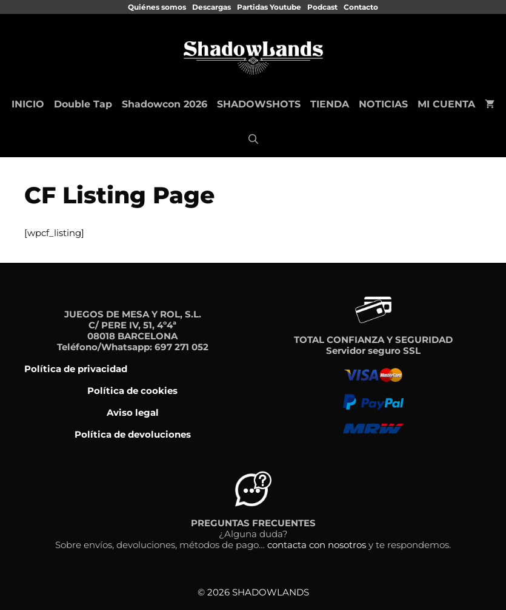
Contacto (361, 7)
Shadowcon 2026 (164, 104)
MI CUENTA (446, 104)
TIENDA (329, 104)
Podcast (322, 7)
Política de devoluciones (133, 434)
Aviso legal (133, 412)
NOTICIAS (383, 104)
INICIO (28, 104)
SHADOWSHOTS (259, 104)
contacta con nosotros (316, 545)
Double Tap (83, 104)
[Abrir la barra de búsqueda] (253, 139)
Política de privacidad (75, 368)
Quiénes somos (157, 7)
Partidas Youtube (269, 7)
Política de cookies (132, 390)
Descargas (211, 7)
